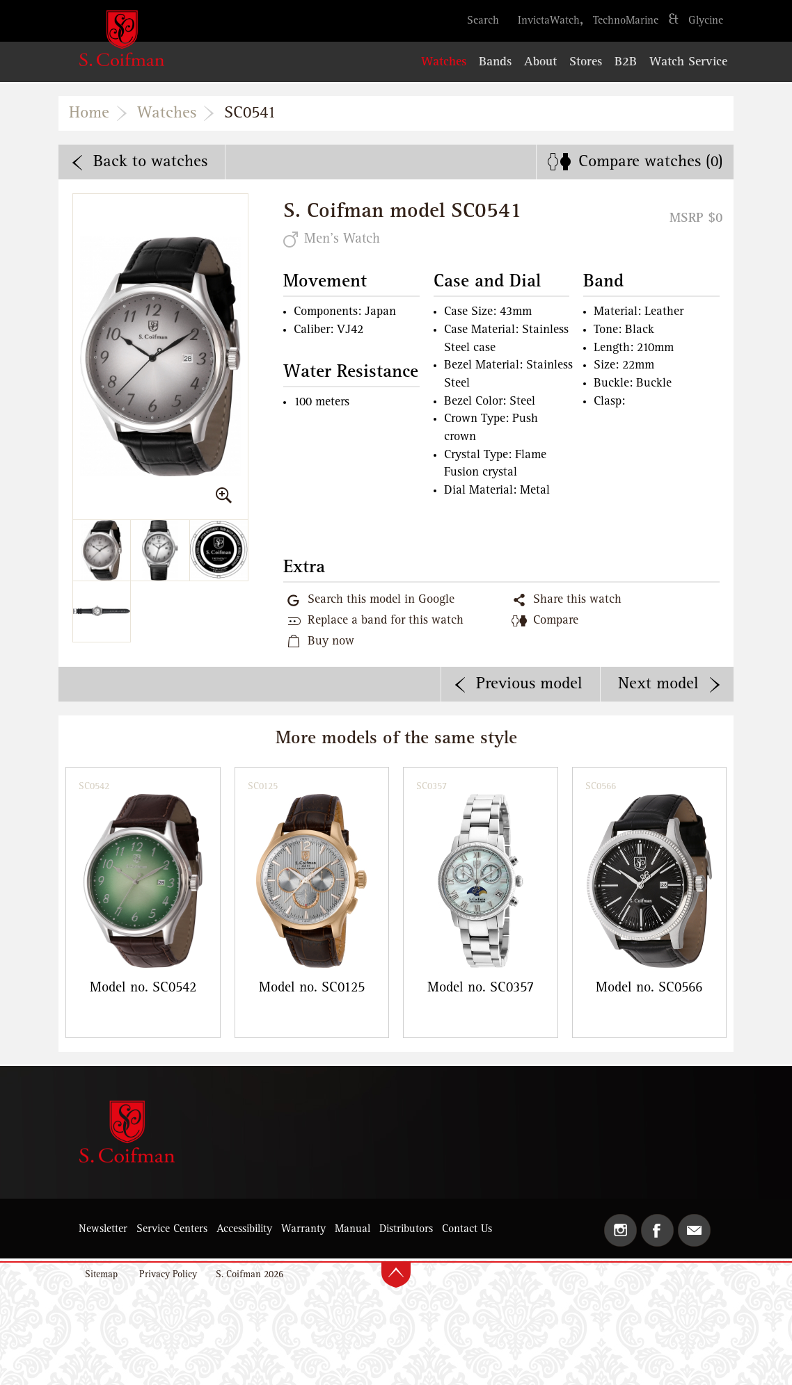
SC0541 (250, 113)
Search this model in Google (381, 600)
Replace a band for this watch (386, 620)
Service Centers (171, 1229)
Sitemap (101, 1274)
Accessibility (244, 1229)
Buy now (331, 641)
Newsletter (103, 1229)
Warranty (303, 1229)
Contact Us (467, 1229)
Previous (529, 684)
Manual (352, 1229)
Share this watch (577, 600)
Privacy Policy (168, 1274)
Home (89, 113)
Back (150, 162)
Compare (555, 620)
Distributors (406, 1229)
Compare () (650, 162)
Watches (166, 113)
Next (658, 684)
